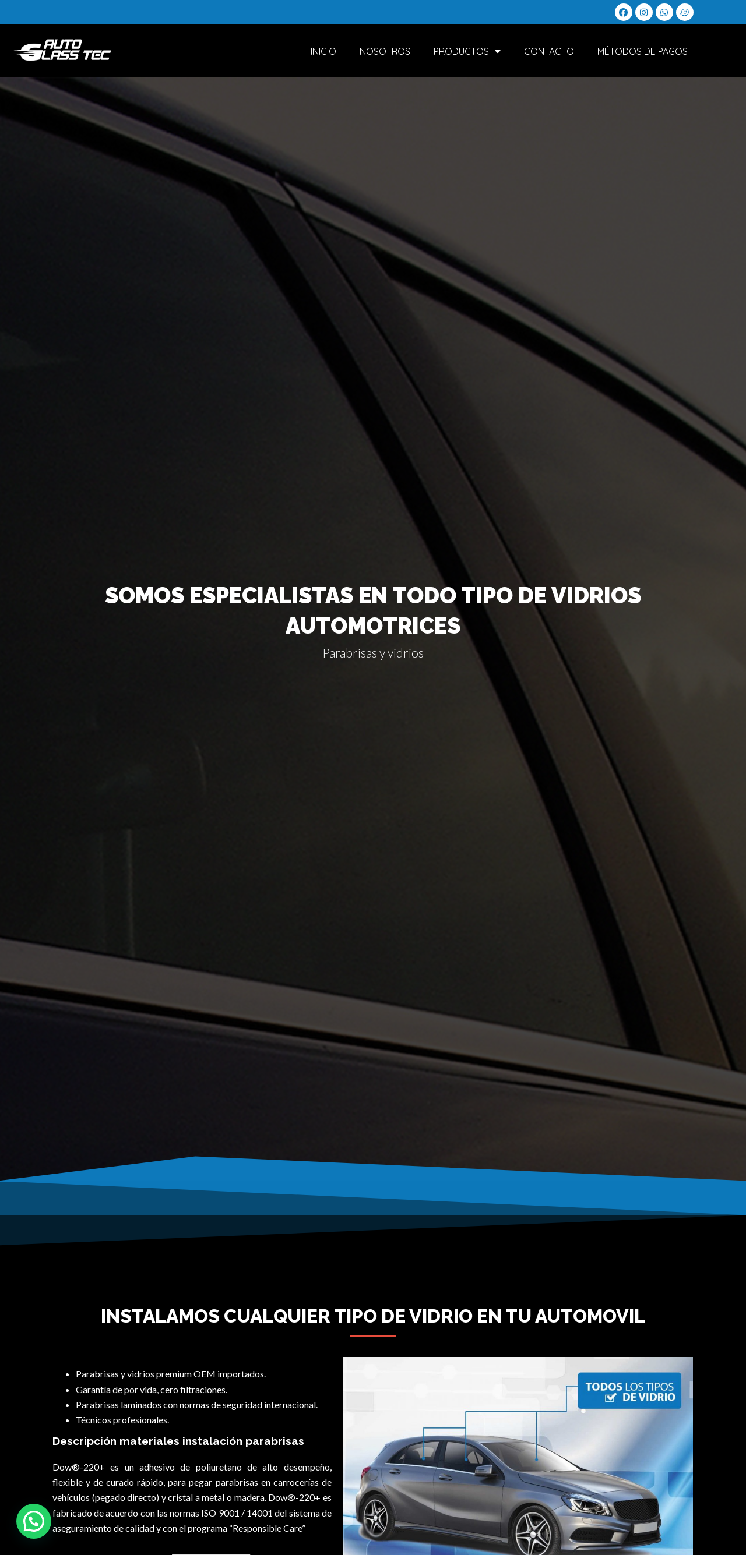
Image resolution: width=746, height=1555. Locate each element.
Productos (467, 51)
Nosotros (385, 52)
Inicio (323, 52)
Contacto (549, 52)
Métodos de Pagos (642, 52)
